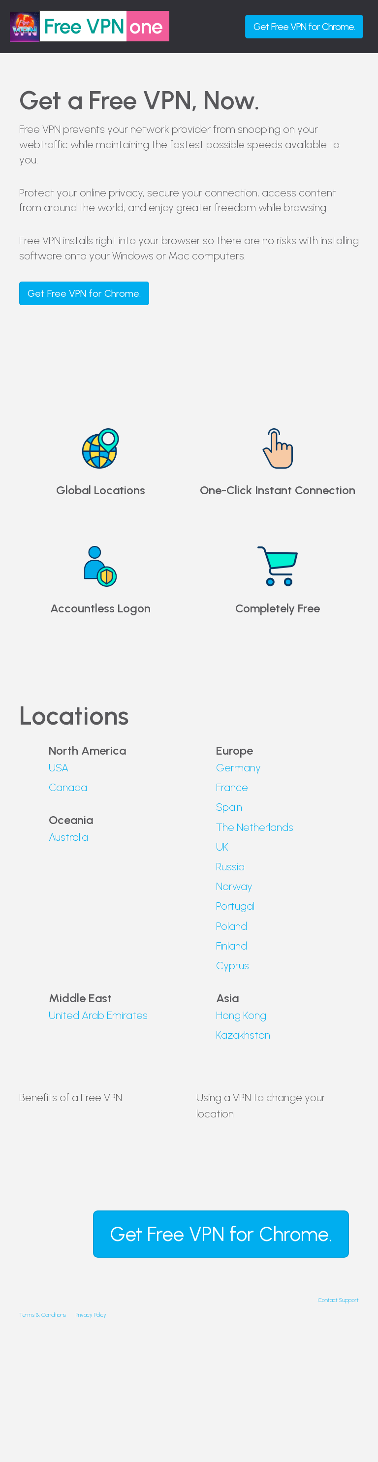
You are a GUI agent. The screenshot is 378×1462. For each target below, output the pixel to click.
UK (222, 847)
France (232, 787)
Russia (230, 866)
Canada (68, 787)
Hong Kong (241, 1015)
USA (58, 767)
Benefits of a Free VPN (70, 1097)
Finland (231, 946)
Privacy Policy (91, 1314)
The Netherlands (254, 827)
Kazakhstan (243, 1035)
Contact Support (338, 1300)
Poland (231, 926)
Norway (234, 886)
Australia (68, 837)
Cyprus (232, 965)
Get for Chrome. (304, 26)
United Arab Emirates (98, 1015)
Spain (229, 807)
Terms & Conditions (42, 1314)
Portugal (235, 906)
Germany (238, 767)
